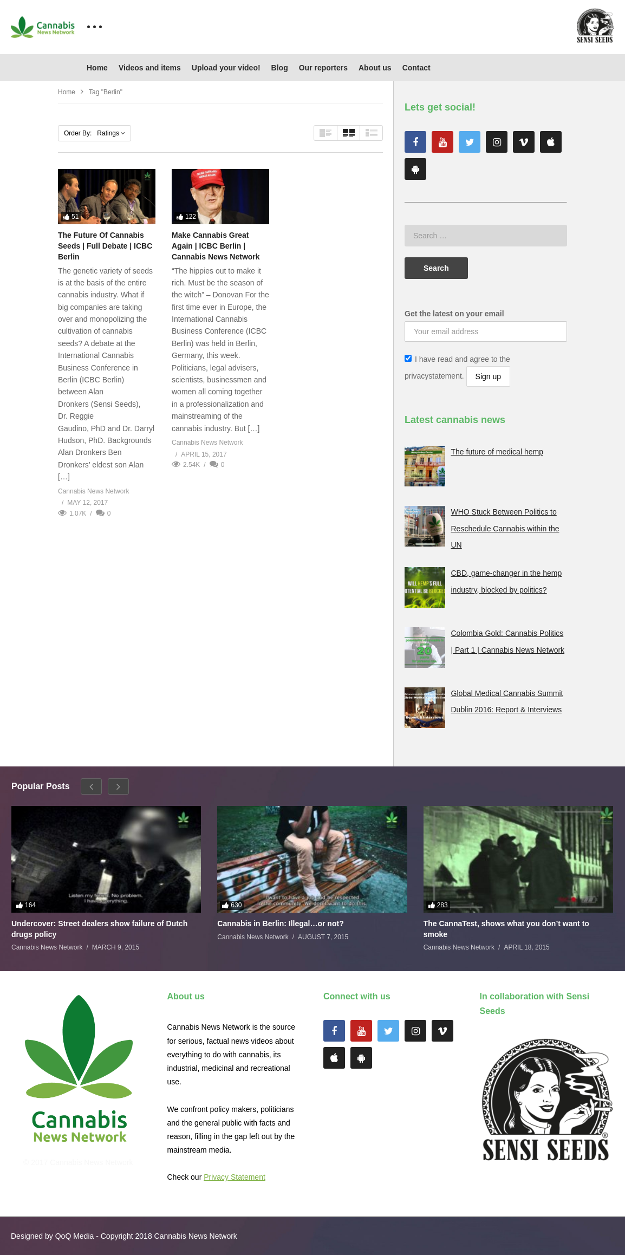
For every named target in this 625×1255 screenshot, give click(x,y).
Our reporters (323, 67)
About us (375, 67)
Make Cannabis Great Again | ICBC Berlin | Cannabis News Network (216, 246)
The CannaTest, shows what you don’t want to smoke (506, 929)
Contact (416, 67)
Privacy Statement (234, 1177)
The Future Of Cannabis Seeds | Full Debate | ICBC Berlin (105, 246)
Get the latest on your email (454, 313)
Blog (279, 67)
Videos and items (150, 67)
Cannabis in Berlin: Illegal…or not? (280, 923)
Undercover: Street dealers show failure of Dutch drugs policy (99, 929)
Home (97, 67)
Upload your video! (226, 67)
